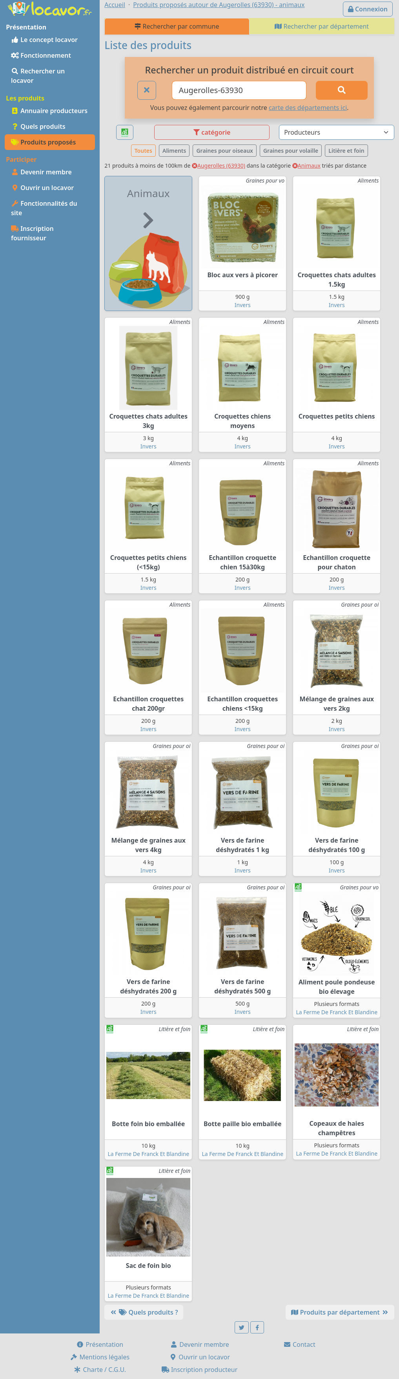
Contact (299, 1344)
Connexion (368, 9)
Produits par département (340, 1312)
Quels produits (38, 126)
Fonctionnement (41, 55)
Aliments (174, 150)
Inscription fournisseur (32, 233)
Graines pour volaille (290, 150)
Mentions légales (99, 1357)
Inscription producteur (200, 1369)
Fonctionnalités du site (44, 208)
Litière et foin (346, 150)
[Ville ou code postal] (239, 90)
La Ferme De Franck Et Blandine (336, 1012)
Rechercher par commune (177, 26)
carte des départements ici (308, 107)
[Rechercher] (342, 90)
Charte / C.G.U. (99, 1369)
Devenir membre (41, 172)
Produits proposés (43, 142)
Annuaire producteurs (49, 110)
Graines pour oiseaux (224, 150)
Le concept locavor (44, 39)
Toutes (143, 150)
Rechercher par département (322, 26)
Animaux (306, 165)
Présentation (99, 1344)
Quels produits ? (143, 1312)
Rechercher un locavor (38, 76)
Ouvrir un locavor (42, 187)
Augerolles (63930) (218, 165)
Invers (243, 305)
